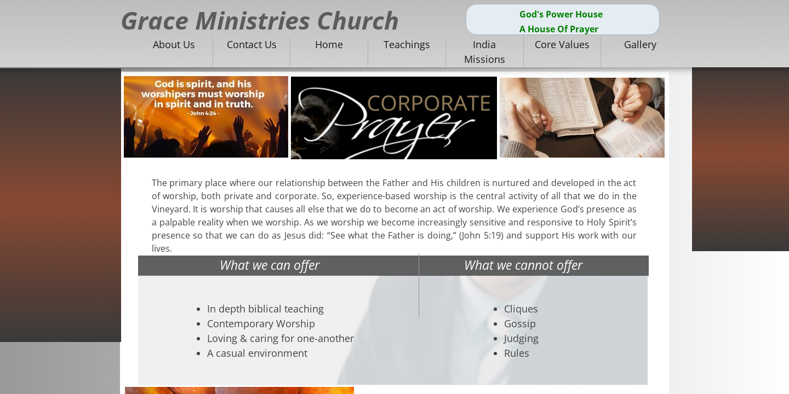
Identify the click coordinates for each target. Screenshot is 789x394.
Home (329, 44)
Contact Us (252, 44)
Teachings (407, 44)
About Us (174, 44)
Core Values (562, 44)
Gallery (640, 44)
